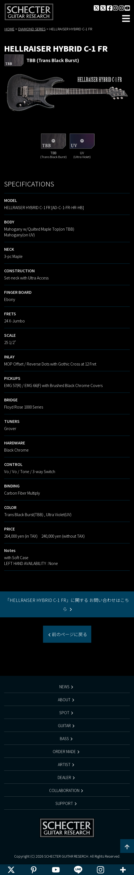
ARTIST (64, 764)
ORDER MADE (64, 751)
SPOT (64, 712)
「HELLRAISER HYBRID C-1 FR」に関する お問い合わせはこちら (67, 604)
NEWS (64, 686)
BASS (64, 738)
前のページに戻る (69, 634)
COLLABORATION (64, 790)
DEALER (64, 777)
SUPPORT (64, 803)
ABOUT (64, 699)
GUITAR (64, 725)
